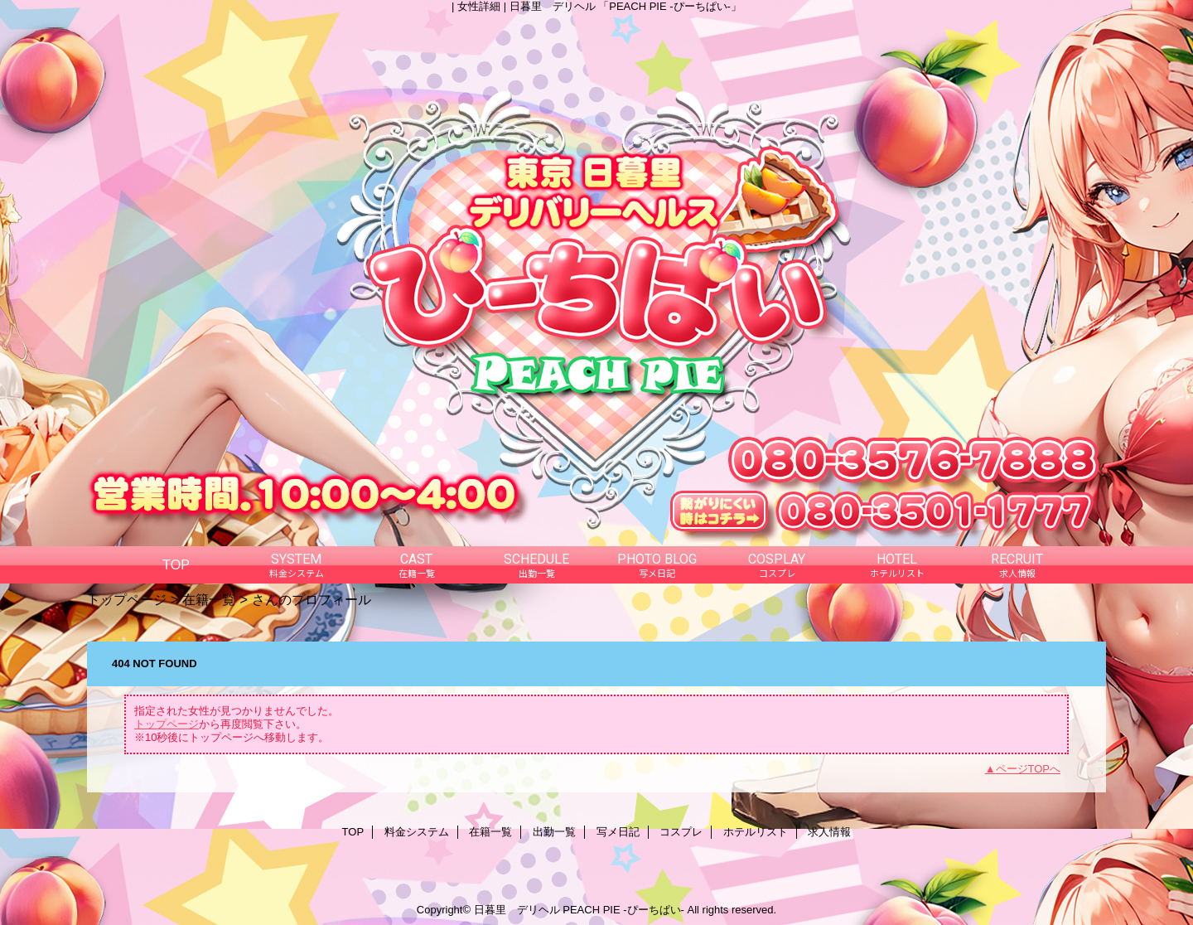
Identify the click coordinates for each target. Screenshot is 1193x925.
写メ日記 (618, 832)
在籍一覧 (208, 599)
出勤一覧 (554, 832)
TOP (176, 564)
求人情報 (829, 832)
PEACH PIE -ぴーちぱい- (623, 909)
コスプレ (681, 832)
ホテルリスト (755, 832)
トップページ (127, 599)
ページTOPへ (1028, 769)
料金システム (416, 832)
